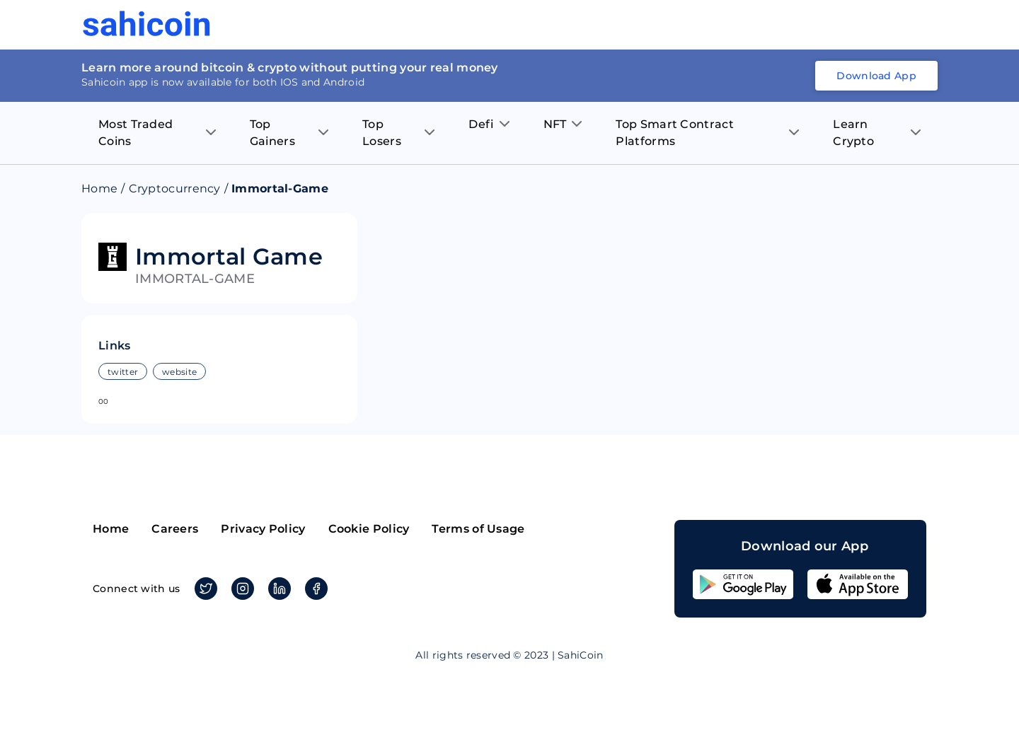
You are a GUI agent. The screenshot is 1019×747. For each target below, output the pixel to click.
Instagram (240, 588)
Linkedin (277, 588)
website (179, 371)
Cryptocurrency (175, 188)
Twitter (203, 588)
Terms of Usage (478, 528)
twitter (123, 371)
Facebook (314, 588)
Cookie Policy (369, 528)
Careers (174, 528)
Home (99, 188)
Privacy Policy (263, 528)
